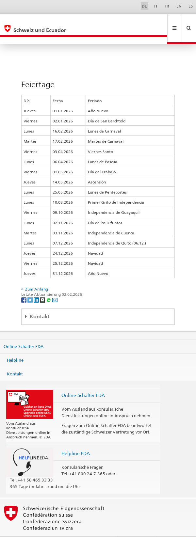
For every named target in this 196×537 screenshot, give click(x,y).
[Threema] (43, 285)
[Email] (54, 285)
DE (144, 6)
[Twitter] (30, 285)
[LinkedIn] (37, 285)
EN (179, 6)
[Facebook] (24, 285)
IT (156, 6)
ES (190, 6)
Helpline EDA (75, 439)
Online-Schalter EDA (23, 332)
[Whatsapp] (49, 285)
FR (167, 6)
